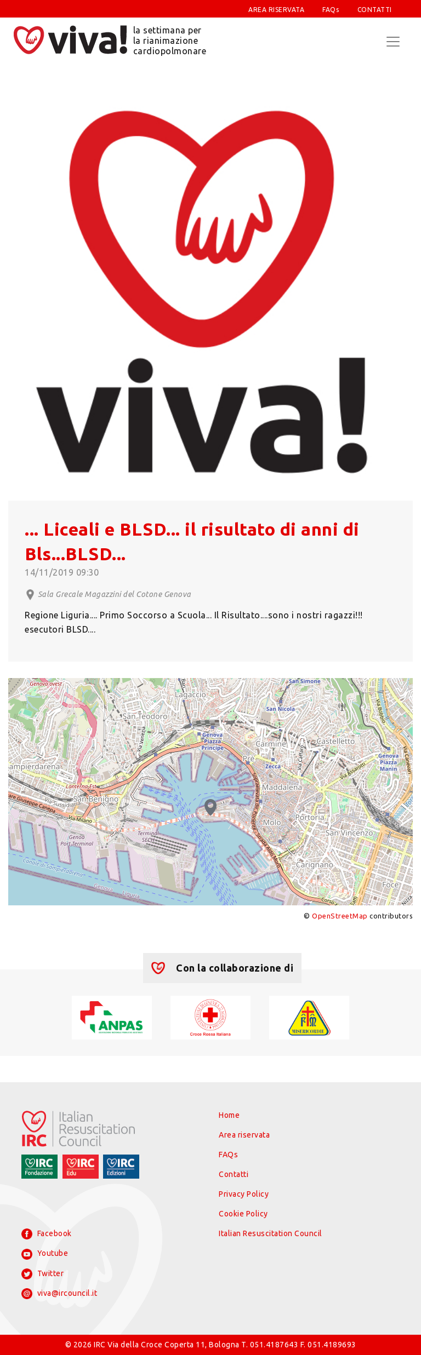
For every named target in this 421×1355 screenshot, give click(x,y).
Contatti (233, 1174)
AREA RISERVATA (276, 9)
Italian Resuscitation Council (270, 1233)
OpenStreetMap (340, 916)
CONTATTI (374, 9)
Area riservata (244, 1134)
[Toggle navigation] (393, 41)
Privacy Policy (244, 1194)
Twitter (42, 1273)
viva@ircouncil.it (59, 1293)
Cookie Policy (243, 1213)
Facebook (46, 1233)
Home (229, 1115)
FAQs (330, 9)
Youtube (44, 1254)
